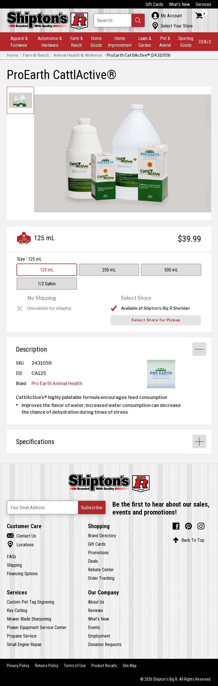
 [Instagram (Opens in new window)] (201, 526)
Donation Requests (104, 644)
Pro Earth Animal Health (57, 383)
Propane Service (22, 636)
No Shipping (41, 298)
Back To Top (188, 540)
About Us (96, 602)
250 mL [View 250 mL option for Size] (109, 270)
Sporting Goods (185, 41)
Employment (99, 636)
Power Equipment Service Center (36, 627)
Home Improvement (120, 41)
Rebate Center (101, 569)
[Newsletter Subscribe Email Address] (56, 507)
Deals (93, 561)
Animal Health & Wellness (77, 55)
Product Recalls (104, 665)
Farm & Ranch (76, 41)
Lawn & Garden (144, 41)
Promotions (98, 552)
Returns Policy (46, 665)
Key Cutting (17, 610)
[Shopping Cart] (201, 16)
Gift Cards (154, 4)
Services (203, 4)
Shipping (14, 565)
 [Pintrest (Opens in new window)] (188, 526)
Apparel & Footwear (19, 41)
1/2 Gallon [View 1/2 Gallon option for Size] (47, 283)
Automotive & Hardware (50, 41)
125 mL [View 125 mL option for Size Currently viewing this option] (47, 270)
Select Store (136, 298)
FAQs (11, 556)
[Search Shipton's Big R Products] (119, 20)
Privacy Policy (18, 665)
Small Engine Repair (24, 644)
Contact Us (21, 536)
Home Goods (96, 41)
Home (12, 55)
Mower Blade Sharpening (29, 619)
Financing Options (22, 573)
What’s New (179, 4)
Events (94, 627)
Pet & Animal (165, 41)
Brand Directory (102, 535)
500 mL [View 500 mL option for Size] (171, 270)
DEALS (205, 41)
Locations (20, 544)
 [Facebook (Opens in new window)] (176, 526)
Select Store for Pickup (155, 320)
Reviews (95, 610)
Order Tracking (101, 578)
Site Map (130, 665)
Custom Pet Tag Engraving (30, 602)
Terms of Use (75, 665)
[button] (137, 20)
